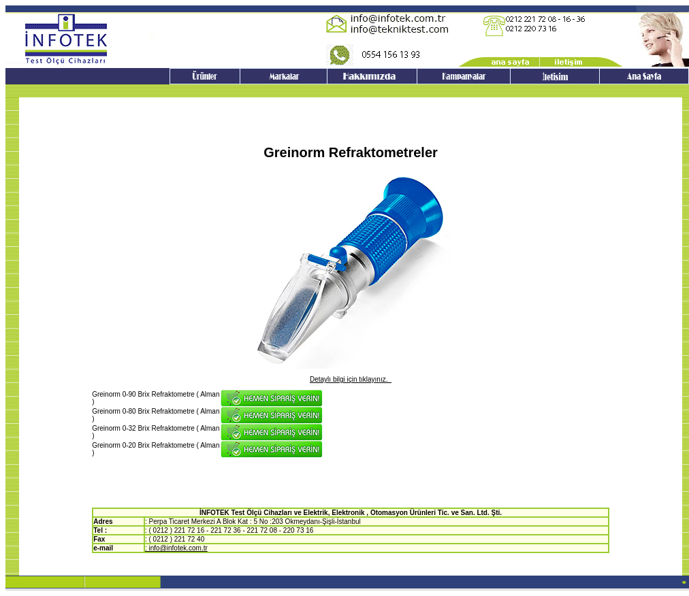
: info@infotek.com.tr (176, 548)
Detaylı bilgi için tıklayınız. (350, 379)
